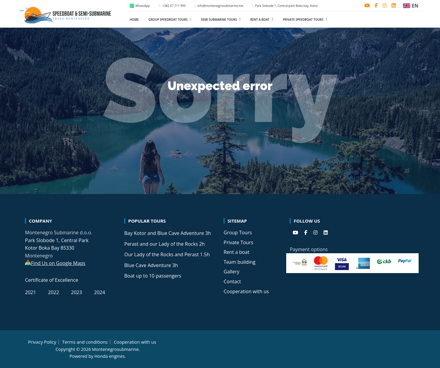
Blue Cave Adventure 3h (151, 265)
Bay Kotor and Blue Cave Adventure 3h (167, 233)
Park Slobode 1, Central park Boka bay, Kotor (285, 6)
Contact (232, 281)
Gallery (231, 271)
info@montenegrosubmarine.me (218, 6)
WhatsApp (140, 6)
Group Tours (238, 232)
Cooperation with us (246, 291)
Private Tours (238, 242)
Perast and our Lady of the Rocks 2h (164, 244)
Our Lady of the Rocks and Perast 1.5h (167, 254)
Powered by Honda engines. (98, 356)
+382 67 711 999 (172, 6)
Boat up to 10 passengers (152, 275)
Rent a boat (236, 252)
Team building (240, 262)
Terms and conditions (85, 342)
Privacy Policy (42, 342)
